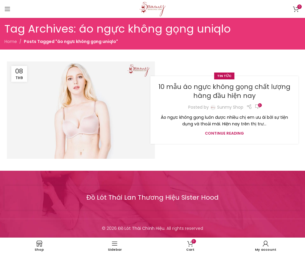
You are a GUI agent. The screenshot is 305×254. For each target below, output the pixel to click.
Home (10, 41)
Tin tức (224, 75)
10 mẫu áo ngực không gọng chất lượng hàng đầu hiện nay (224, 91)
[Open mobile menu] (7, 9)
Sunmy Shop (230, 107)
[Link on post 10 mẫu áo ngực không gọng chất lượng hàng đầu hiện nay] (81, 110)
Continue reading (224, 133)
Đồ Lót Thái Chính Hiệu (141, 228)
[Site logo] (152, 9)
